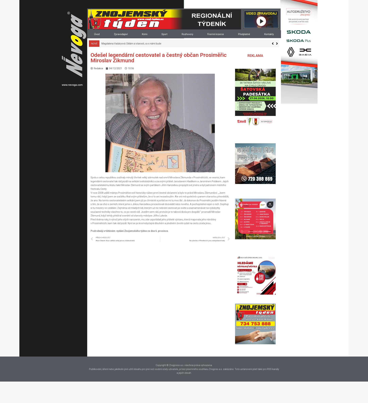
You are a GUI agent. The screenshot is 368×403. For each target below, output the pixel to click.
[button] (277, 43)
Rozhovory (187, 34)
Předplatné (244, 34)
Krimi (144, 34)
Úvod (97, 34)
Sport (164, 34)
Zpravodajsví (121, 34)
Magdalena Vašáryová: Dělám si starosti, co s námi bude (131, 43)
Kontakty (269, 34)
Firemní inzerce (215, 34)
